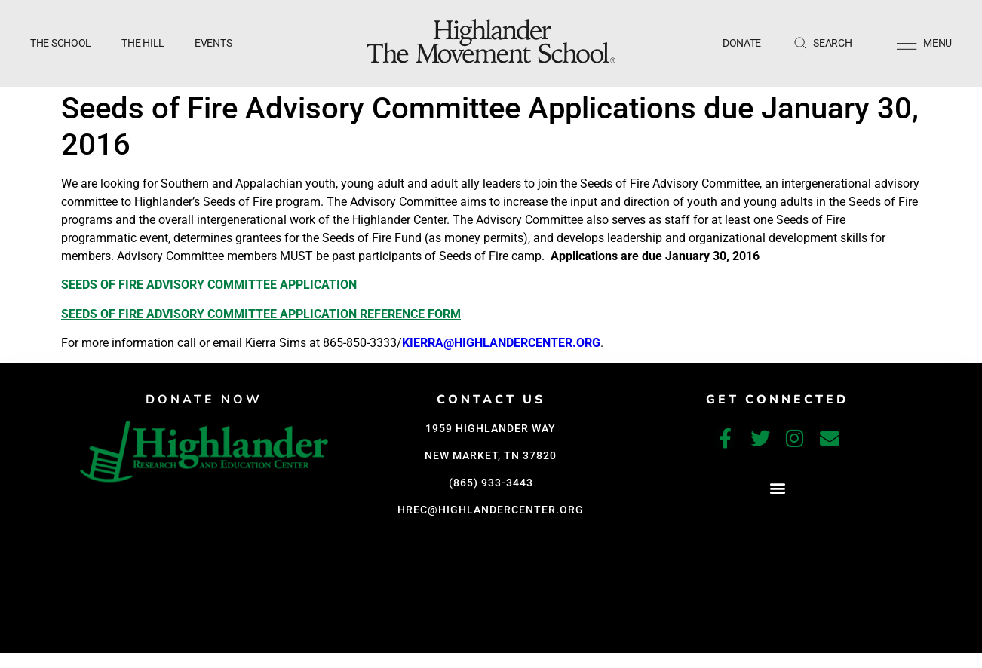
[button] (777, 488)
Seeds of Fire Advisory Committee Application (209, 284)
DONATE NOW (204, 399)
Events (213, 43)
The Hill (142, 43)
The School (60, 43)
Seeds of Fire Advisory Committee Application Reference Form (261, 314)
